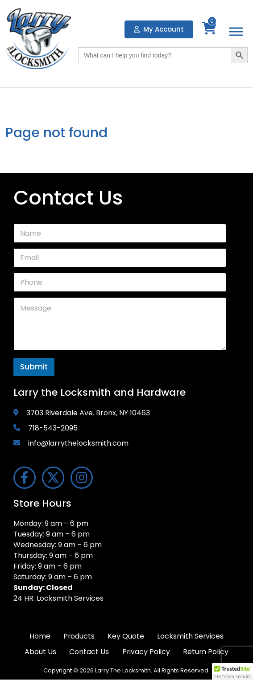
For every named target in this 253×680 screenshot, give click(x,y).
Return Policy (206, 652)
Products (79, 636)
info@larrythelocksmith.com (78, 443)
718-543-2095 (53, 428)
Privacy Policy (146, 652)
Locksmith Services (191, 636)
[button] (232, 671)
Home (39, 636)
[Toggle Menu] (236, 32)
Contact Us (88, 652)
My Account (159, 29)
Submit (34, 366)
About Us (39, 652)
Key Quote (126, 636)
